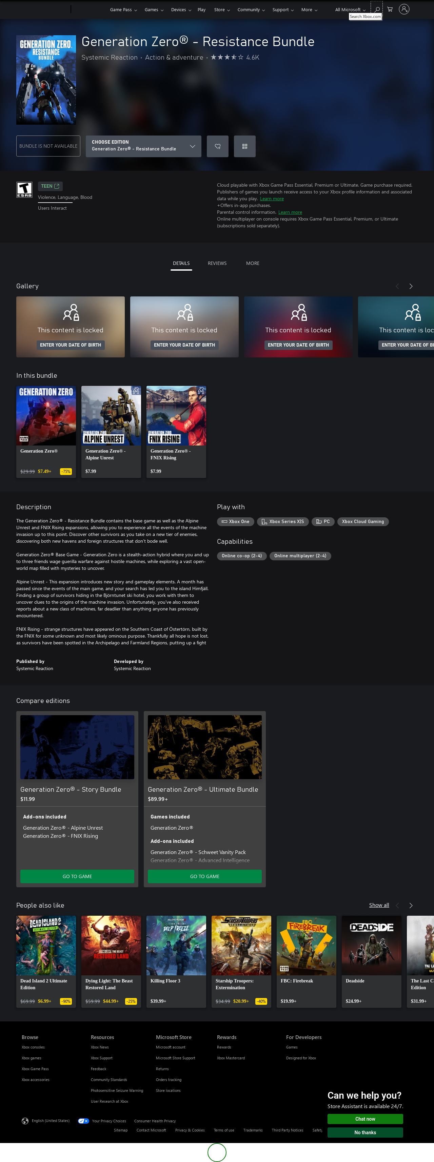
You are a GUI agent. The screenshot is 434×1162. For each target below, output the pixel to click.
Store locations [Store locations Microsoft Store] (168, 1090)
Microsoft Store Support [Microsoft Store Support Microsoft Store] (175, 1058)
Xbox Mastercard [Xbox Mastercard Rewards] (231, 1058)
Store (219, 9)
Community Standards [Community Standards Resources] (109, 1079)
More (306, 9)
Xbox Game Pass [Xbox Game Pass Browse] (35, 1068)
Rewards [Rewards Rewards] (224, 1047)
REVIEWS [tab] (217, 263)
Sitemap (120, 1130)
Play (201, 9)
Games (151, 9)
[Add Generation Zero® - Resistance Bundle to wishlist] (218, 146)
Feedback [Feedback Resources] (98, 1068)
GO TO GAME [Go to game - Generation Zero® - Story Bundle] (77, 876)
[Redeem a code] (245, 146)
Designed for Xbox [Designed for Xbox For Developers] (301, 1058)
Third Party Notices (287, 1130)
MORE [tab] (252, 263)
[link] (46, 432)
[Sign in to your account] (404, 9)
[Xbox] (89, 9)
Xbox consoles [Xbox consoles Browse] (33, 1047)
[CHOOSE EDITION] (143, 146)
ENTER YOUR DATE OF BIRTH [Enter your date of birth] (70, 345)
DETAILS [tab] (181, 263)
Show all (379, 904)
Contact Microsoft (151, 1130)
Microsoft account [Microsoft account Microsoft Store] (170, 1047)
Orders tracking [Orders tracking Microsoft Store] (168, 1079)
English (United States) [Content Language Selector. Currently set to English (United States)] (51, 1120)
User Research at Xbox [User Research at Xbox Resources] (109, 1101)
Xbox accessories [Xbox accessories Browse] (36, 1079)
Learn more (272, 198)
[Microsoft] (45, 9)
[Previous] (397, 286)
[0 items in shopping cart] (390, 9)
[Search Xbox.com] (377, 8)
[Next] (411, 286)
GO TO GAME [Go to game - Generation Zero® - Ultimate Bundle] (204, 876)
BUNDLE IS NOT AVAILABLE (48, 146)
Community (249, 9)
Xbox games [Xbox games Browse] (31, 1058)
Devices (178, 9)
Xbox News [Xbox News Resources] (100, 1047)
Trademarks (253, 1130)
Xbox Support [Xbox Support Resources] (102, 1058)
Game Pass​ (121, 9)
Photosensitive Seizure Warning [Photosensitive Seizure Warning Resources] (117, 1090)
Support (281, 9)
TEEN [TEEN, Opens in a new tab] (50, 186)
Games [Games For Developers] (292, 1047)
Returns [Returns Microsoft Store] (162, 1068)
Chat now (365, 1119)
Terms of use (224, 1130)
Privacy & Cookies (190, 1130)
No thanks (365, 1132)
